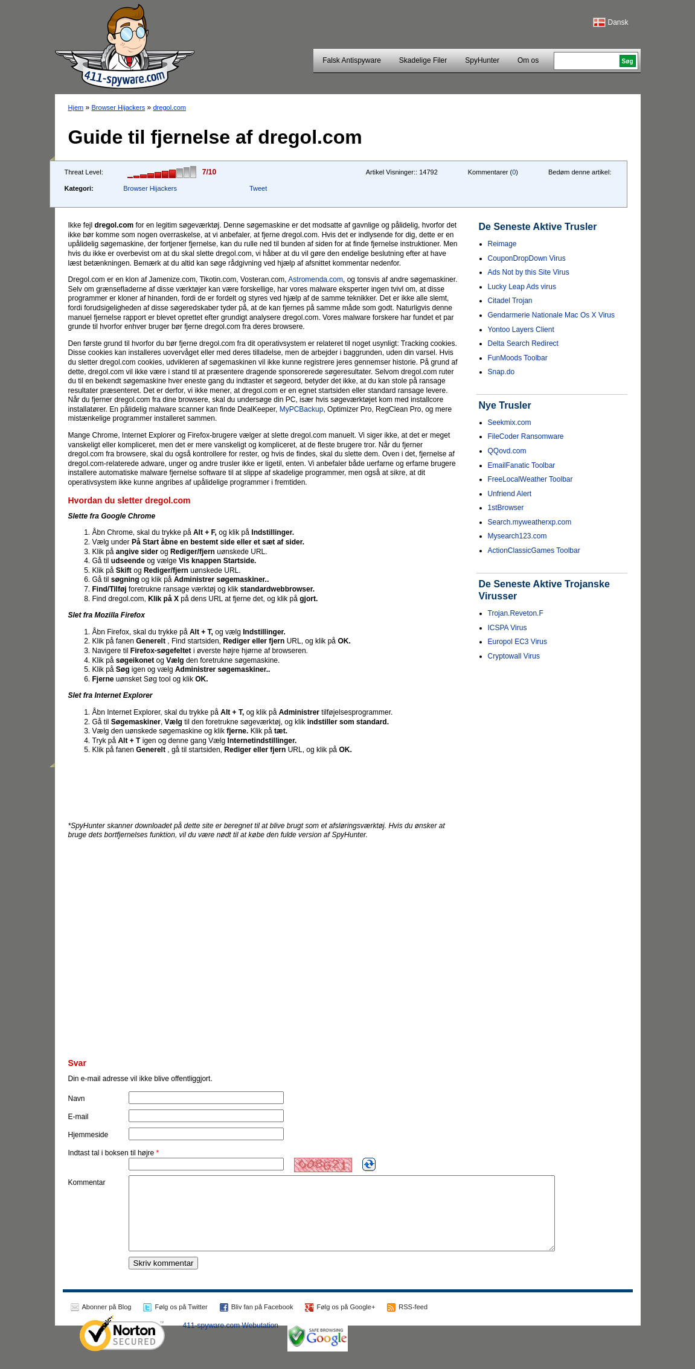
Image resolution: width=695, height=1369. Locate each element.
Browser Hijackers (119, 107)
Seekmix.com (509, 422)
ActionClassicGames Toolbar (534, 550)
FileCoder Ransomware (526, 436)
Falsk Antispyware (351, 60)
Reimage (502, 244)
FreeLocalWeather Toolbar (530, 479)
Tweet (258, 188)
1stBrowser (506, 507)
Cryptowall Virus (514, 656)
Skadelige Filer (423, 60)
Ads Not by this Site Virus (528, 272)
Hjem (76, 107)
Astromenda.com (315, 279)
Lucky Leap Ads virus (522, 286)
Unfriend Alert (510, 494)
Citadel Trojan (510, 300)
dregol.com (169, 107)
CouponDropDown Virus (527, 258)
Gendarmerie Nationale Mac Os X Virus (551, 315)
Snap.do (501, 372)
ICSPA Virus (507, 628)
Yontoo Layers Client (521, 329)
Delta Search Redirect (523, 343)
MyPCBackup (302, 409)
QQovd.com (507, 451)
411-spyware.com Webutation (231, 1340)
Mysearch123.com (517, 536)
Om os (528, 60)
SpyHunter (482, 60)
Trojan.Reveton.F (515, 613)
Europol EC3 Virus (518, 641)
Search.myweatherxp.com (530, 522)
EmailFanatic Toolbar (522, 465)
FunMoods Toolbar (518, 358)
